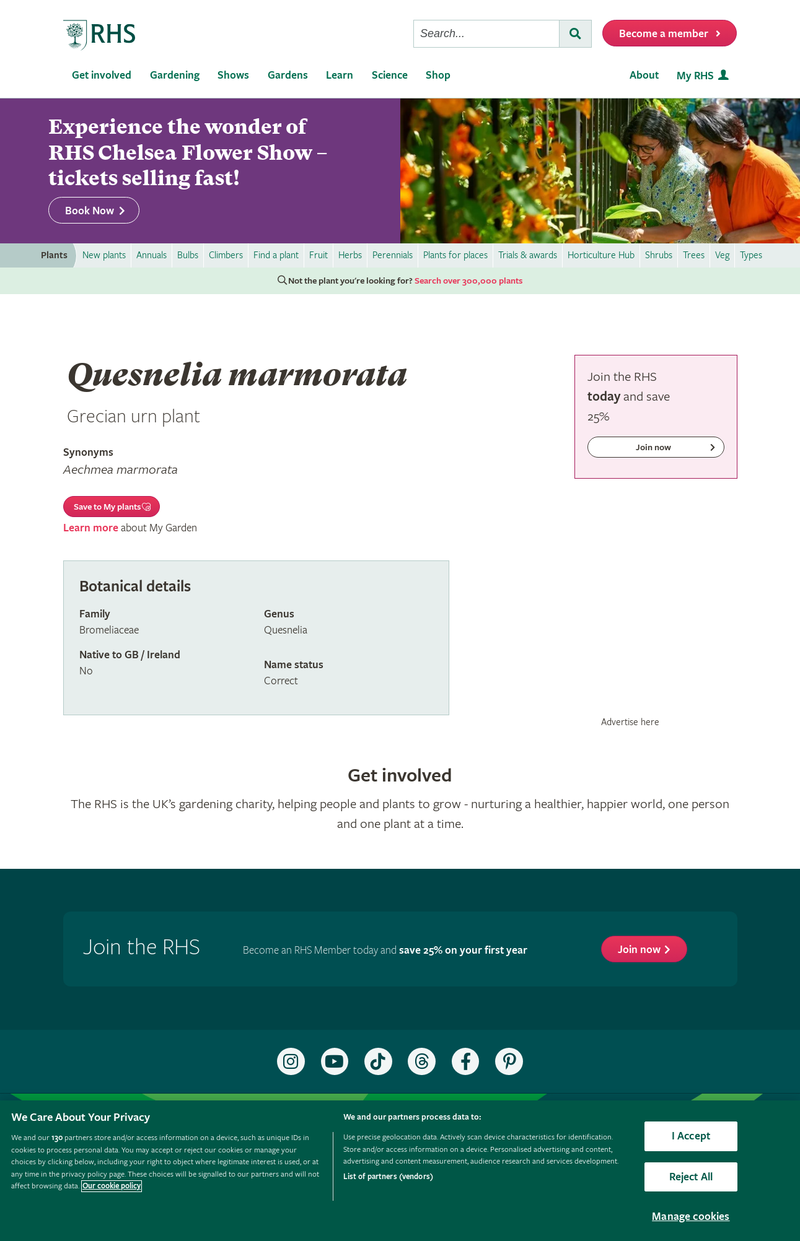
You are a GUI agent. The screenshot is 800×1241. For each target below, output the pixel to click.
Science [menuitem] (390, 75)
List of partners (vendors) (388, 1177)
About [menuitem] (644, 75)
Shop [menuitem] (438, 75)
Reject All (691, 1176)
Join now (639, 949)
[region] (400, 1170)
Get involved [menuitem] (101, 75)
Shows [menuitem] (233, 75)
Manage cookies (691, 1216)
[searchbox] (486, 33)
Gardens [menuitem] (288, 75)
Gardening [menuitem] (175, 75)
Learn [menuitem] (339, 75)
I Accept (691, 1136)
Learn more (90, 527)
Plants (54, 255)
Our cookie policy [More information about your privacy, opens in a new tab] (111, 1186)
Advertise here (630, 722)
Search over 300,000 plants (468, 281)
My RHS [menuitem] (695, 75)
